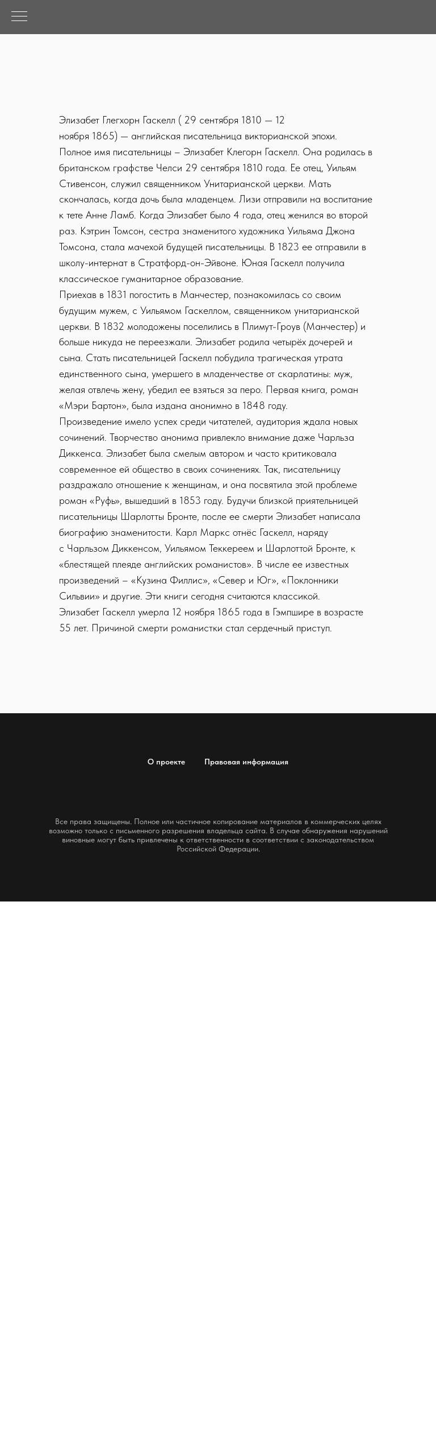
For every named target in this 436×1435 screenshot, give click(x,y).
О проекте (166, 761)
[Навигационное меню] (19, 17)
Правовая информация (246, 761)
